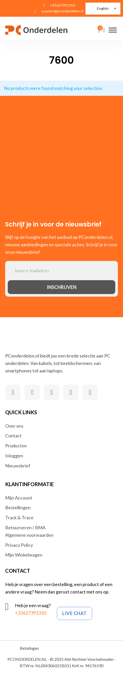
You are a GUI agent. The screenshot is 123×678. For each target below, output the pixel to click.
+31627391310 (30, 613)
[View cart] (99, 30)
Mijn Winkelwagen (23, 555)
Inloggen (14, 455)
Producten (16, 445)
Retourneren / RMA (25, 527)
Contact (13, 435)
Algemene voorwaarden (29, 535)
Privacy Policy (19, 545)
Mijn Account (18, 498)
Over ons (14, 426)
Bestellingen (18, 507)
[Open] (113, 29)
